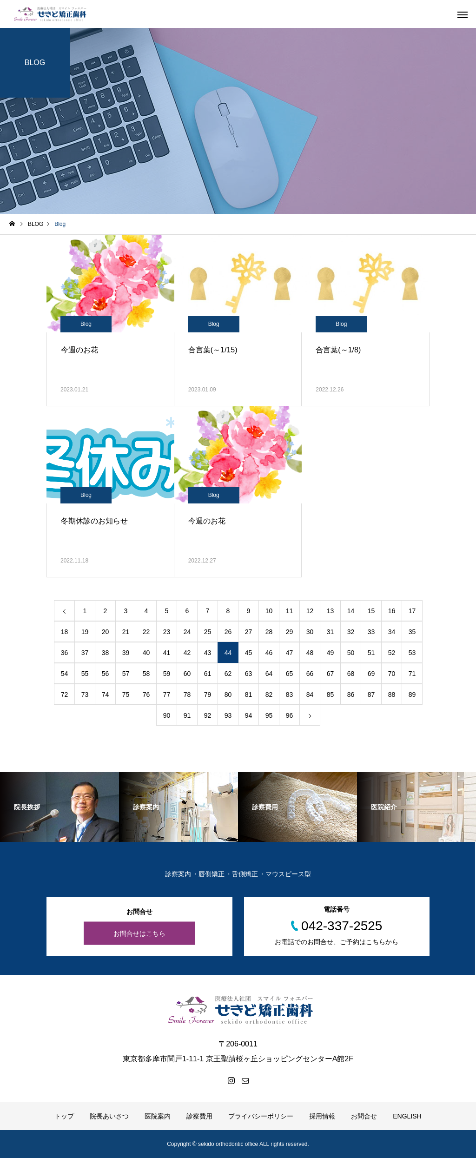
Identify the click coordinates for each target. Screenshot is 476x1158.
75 (126, 694)
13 (330, 611)
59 (167, 673)
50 (351, 652)
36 (64, 652)
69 (371, 673)
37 (85, 652)
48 (310, 652)
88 (392, 694)
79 (208, 694)
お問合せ (364, 1116)
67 (330, 673)
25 (208, 631)
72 (64, 694)
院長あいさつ (109, 1116)
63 (248, 673)
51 (371, 652)
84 (310, 694)
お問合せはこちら (139, 933)
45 (248, 652)
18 (64, 631)
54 (64, 673)
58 (146, 673)
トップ (64, 1116)
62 (228, 673)
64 (269, 673)
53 (412, 652)
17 (412, 611)
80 (228, 694)
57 (126, 673)
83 (289, 694)
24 (187, 631)
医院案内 (158, 1116)
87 (371, 694)
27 (248, 631)
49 (330, 652)
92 (208, 715)
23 (167, 631)
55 (85, 673)
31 (330, 631)
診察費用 (199, 1116)
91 (187, 715)
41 (167, 652)
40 (146, 652)
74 (105, 694)
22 (146, 631)
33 (371, 631)
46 (269, 652)
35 (412, 631)
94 (248, 715)
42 (187, 652)
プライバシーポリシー (260, 1116)
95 (269, 715)
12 (310, 611)
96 (289, 715)
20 (105, 631)
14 (351, 611)
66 (310, 673)
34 (392, 631)
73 (85, 694)
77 (167, 694)
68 (351, 673)
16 (392, 611)
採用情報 (322, 1116)
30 (310, 631)
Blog (86, 324)
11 (289, 611)
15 (371, 611)
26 (228, 631)
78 (187, 694)
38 (105, 652)
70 (392, 673)
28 (269, 631)
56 (105, 673)
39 (126, 652)
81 (248, 694)
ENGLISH (407, 1116)
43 (208, 652)
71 (412, 673)
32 (351, 631)
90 (167, 715)
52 (392, 652)
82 (269, 694)
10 (269, 611)
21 (126, 631)
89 (412, 694)
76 (146, 694)
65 (289, 673)
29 (289, 631)
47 (289, 652)
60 (187, 673)
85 (330, 694)
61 (208, 673)
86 (351, 694)
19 (85, 631)
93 (228, 715)
